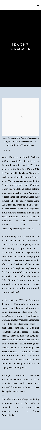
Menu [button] (37, 5)
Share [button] (7, 150)
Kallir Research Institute (17, 5)
